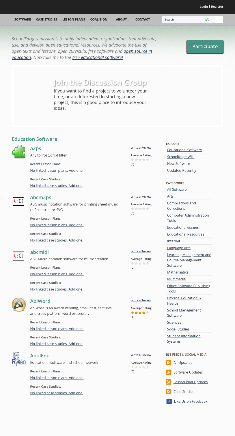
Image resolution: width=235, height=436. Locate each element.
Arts (170, 196)
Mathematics (177, 272)
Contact (142, 19)
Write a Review (141, 147)
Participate (205, 46)
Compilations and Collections (181, 206)
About (121, 19)
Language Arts (178, 247)
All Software (177, 189)
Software (22, 19)
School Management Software (184, 313)
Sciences (174, 322)
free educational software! (97, 57)
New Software (178, 163)
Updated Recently (181, 170)
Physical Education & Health (184, 301)
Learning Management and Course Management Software (189, 260)
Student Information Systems (183, 339)
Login (204, 6)
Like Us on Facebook (190, 401)
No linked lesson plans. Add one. (57, 170)
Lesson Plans (73, 19)
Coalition (98, 19)
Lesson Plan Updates (190, 381)
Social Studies (178, 329)
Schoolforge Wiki (180, 156)
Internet (173, 241)
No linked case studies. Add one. (56, 185)
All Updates (182, 362)
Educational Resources (185, 234)
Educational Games (183, 227)
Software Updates (188, 372)
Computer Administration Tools (188, 218)
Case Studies (46, 19)
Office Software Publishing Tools (188, 288)
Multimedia (176, 279)
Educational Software (184, 149)
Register (217, 6)
